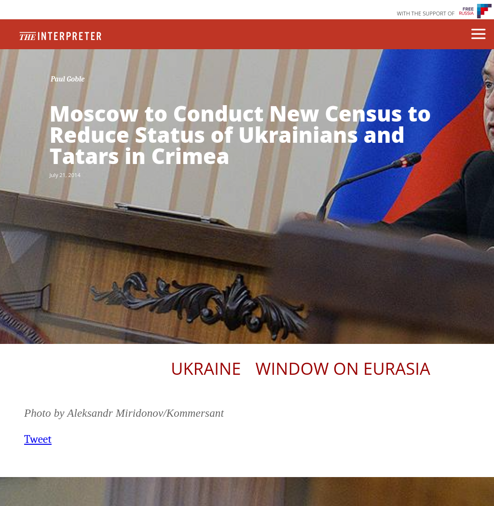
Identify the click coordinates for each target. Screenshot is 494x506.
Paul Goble (68, 79)
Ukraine (206, 368)
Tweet (38, 439)
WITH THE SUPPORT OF (426, 13)
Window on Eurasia (343, 368)
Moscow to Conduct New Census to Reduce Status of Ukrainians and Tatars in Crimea (240, 134)
